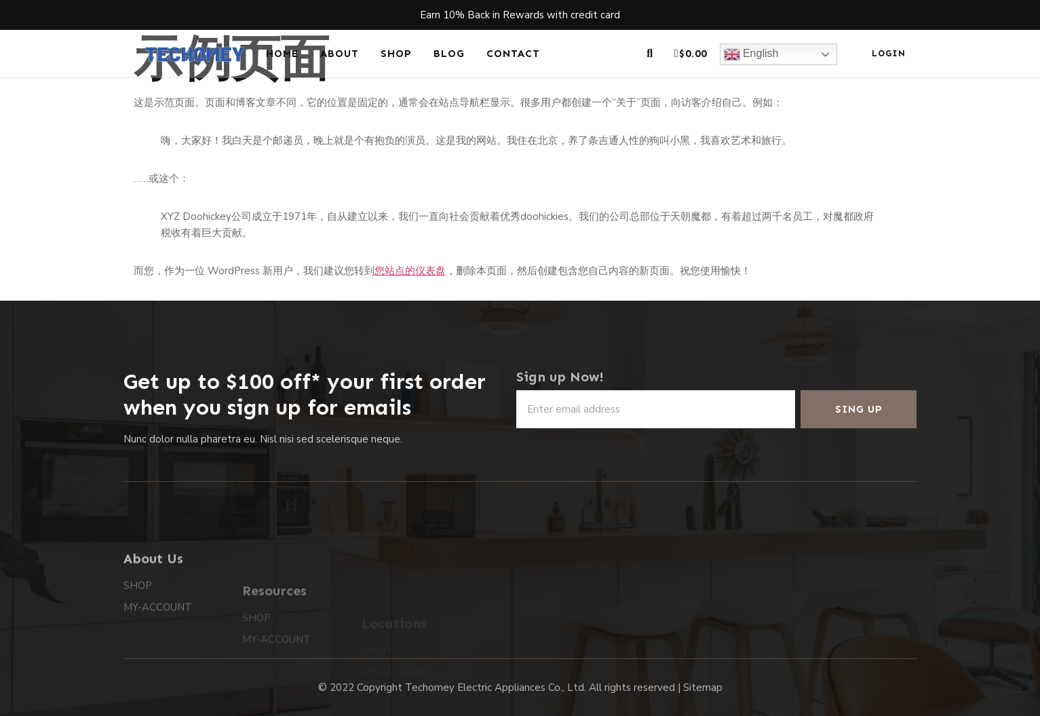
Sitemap (703, 687)
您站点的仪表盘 (410, 271)
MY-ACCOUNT (157, 636)
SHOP (396, 54)
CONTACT (513, 54)
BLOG (449, 54)
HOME (282, 54)
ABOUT (339, 54)
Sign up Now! (560, 377)
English (751, 54)
